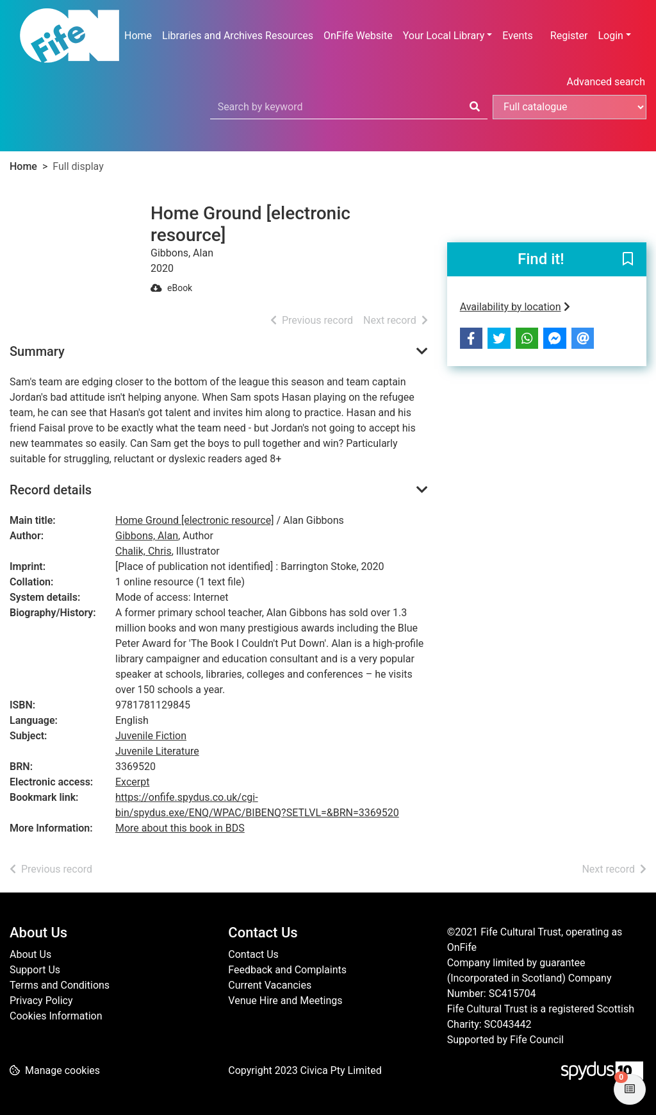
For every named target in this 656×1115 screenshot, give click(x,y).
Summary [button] (37, 351)
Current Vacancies (269, 985)
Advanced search (606, 82)
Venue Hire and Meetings (285, 1000)
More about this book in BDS (180, 828)
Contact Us (253, 954)
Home (138, 35)
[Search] (475, 107)
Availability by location (515, 307)
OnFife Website (358, 35)
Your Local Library (444, 35)
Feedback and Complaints (287, 970)
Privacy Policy (41, 1000)
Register (569, 35)
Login (610, 35)
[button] (628, 260)
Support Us (35, 970)
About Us (30, 954)
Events (517, 35)
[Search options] (569, 107)
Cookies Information (56, 1016)
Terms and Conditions (60, 985)
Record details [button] (51, 490)
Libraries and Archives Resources (237, 35)
